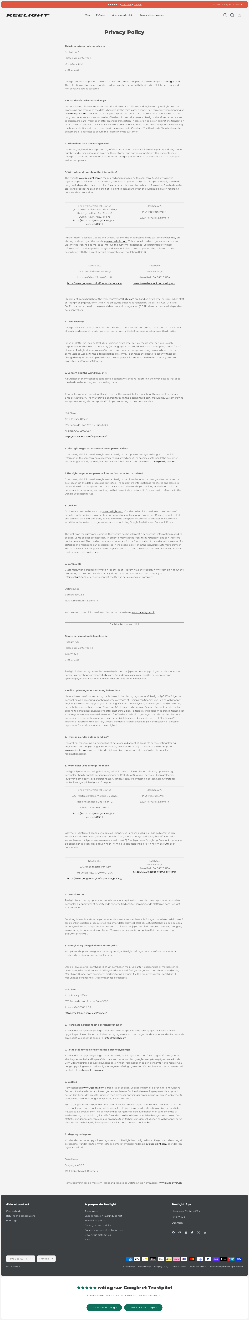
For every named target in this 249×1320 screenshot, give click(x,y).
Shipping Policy (161, 1266)
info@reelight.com (164, 461)
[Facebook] (173, 1232)
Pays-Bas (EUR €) (222, 4)
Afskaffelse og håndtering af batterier (226, 1266)
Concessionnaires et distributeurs (103, 1230)
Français (238, 4)
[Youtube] (180, 1232)
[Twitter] (198, 1232)
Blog (87, 1239)
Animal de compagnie (152, 15)
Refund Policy (144, 1266)
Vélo (87, 15)
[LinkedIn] (205, 1232)
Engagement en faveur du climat (103, 1215)
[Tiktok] (192, 1232)
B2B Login (12, 1220)
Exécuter (101, 15)
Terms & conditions (198, 1266)
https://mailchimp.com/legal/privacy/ (86, 436)
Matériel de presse (95, 1220)
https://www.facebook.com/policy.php (154, 283)
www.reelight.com (169, 81)
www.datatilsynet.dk (143, 612)
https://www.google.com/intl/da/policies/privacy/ (94, 283)
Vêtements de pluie (122, 15)
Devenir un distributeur (98, 1234)
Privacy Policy (128, 1266)
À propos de (91, 1211)
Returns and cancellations (20, 1215)
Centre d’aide (13, 1211)
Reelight (16, 1266)
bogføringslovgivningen (91, 1070)
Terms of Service (179, 1266)
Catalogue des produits (98, 1225)
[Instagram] (186, 1232)
